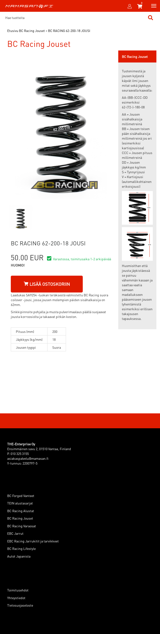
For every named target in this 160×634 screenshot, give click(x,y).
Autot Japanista (18, 556)
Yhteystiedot (16, 598)
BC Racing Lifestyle (21, 548)
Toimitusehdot (18, 590)
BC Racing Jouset (20, 518)
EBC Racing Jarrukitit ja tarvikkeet (33, 541)
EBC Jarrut (15, 533)
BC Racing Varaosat (21, 526)
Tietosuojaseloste (20, 605)
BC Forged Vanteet (20, 495)
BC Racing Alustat (20, 511)
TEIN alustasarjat (20, 503)
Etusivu (12, 30)
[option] (20, 217)
